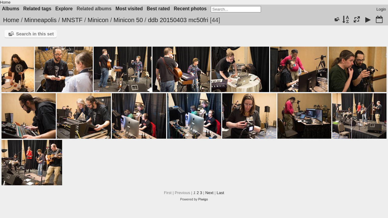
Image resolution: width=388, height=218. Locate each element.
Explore (63, 8)
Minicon (98, 20)
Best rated (158, 8)
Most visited (129, 8)
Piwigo (203, 199)
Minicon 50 (128, 20)
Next (209, 192)
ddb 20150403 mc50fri (178, 20)
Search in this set (35, 33)
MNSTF (72, 20)
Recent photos (190, 8)
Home (5, 2)
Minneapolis (40, 20)
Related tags (37, 8)
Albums (10, 8)
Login (381, 9)
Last (220, 192)
